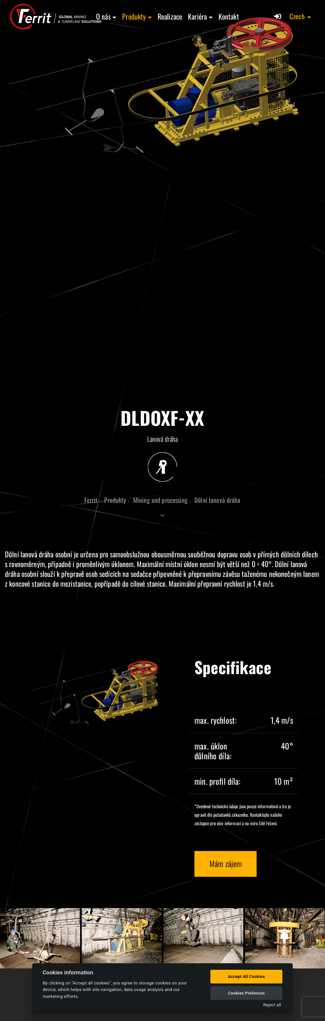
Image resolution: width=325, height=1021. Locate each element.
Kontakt (229, 16)
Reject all (272, 1004)
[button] (300, 16)
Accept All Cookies (246, 976)
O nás (103, 16)
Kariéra (197, 16)
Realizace (170, 16)
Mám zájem (225, 863)
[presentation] (8, 941)
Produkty (134, 16)
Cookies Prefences (246, 993)
